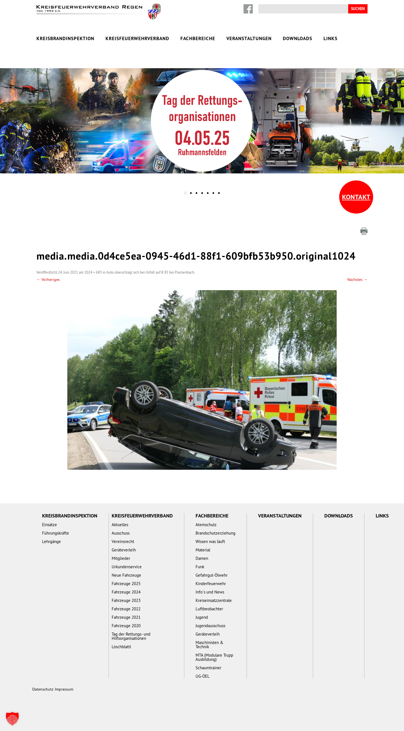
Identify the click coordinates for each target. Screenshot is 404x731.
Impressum (64, 689)
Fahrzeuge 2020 (126, 625)
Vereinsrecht (123, 541)
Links (330, 38)
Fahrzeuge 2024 (126, 592)
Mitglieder (121, 558)
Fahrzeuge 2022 (126, 608)
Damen (202, 558)
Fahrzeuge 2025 (126, 583)
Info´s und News (210, 592)
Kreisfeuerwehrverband (137, 38)
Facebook (248, 8)
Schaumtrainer (208, 667)
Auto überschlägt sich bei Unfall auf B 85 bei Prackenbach (150, 272)
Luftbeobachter (209, 608)
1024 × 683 (93, 272)
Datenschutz (42, 689)
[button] (12, 718)
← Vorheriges (48, 279)
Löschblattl (121, 646)
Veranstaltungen (249, 38)
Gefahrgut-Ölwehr (212, 575)
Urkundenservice (127, 566)
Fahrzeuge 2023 (126, 600)
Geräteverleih (124, 550)
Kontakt (356, 197)
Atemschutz (206, 524)
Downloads (297, 38)
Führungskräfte (55, 533)
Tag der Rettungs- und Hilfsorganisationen (131, 636)
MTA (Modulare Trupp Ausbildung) (214, 657)
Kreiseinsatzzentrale (214, 600)
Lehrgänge (51, 541)
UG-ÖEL (203, 676)
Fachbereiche (197, 38)
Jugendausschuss (210, 625)
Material (203, 550)
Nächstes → (357, 279)
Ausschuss (121, 533)
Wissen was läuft (210, 541)
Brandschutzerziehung (215, 533)
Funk (200, 566)
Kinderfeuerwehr (211, 583)
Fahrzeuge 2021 (126, 617)
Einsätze (49, 524)
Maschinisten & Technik (209, 644)
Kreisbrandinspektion (65, 38)
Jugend (202, 617)
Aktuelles (120, 524)
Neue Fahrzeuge (126, 575)
